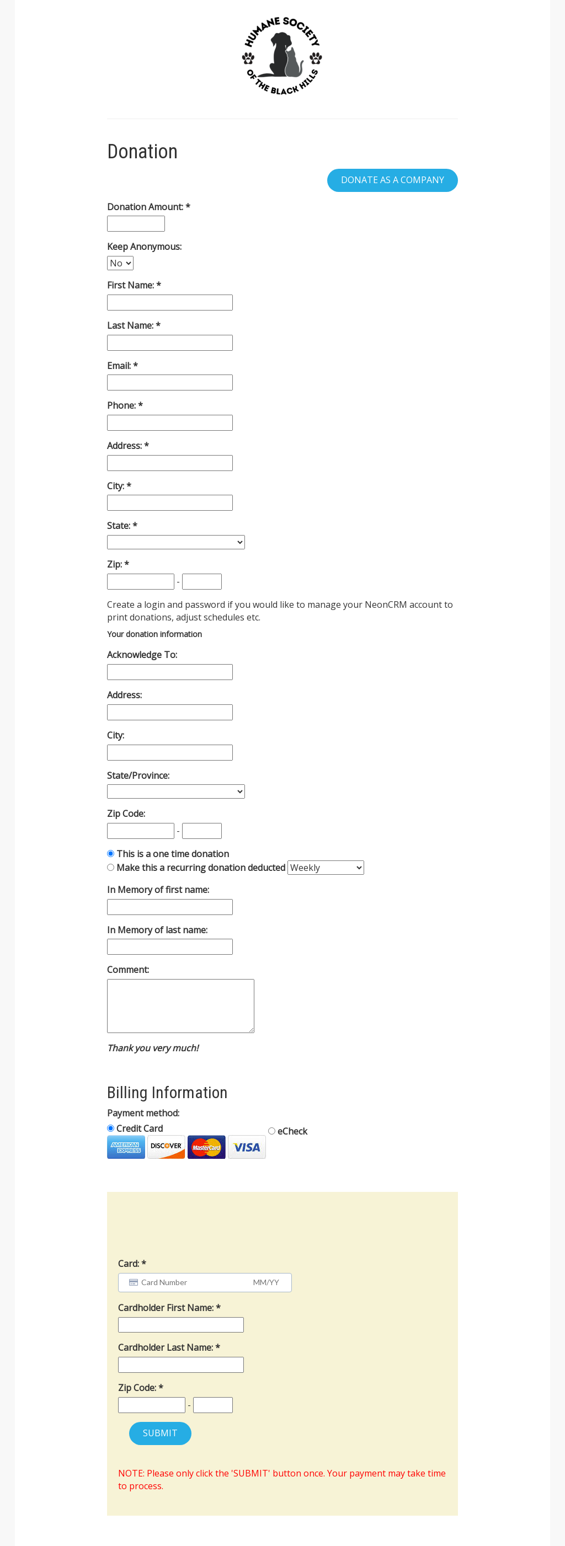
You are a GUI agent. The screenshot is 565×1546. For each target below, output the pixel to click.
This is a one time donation (172, 854)
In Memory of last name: (157, 930)
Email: (120, 366)
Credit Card (186, 1140)
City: (116, 486)
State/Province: (138, 775)
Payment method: (143, 1113)
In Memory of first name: (158, 890)
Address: (125, 446)
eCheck (287, 1131)
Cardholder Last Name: (166, 1347)
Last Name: (131, 325)
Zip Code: (126, 813)
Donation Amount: (146, 207)
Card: (128, 1264)
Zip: (115, 564)
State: (119, 526)
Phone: (122, 405)
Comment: (128, 970)
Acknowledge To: (142, 655)
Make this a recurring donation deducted (200, 868)
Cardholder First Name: (167, 1308)
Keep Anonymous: (144, 246)
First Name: (131, 285)
